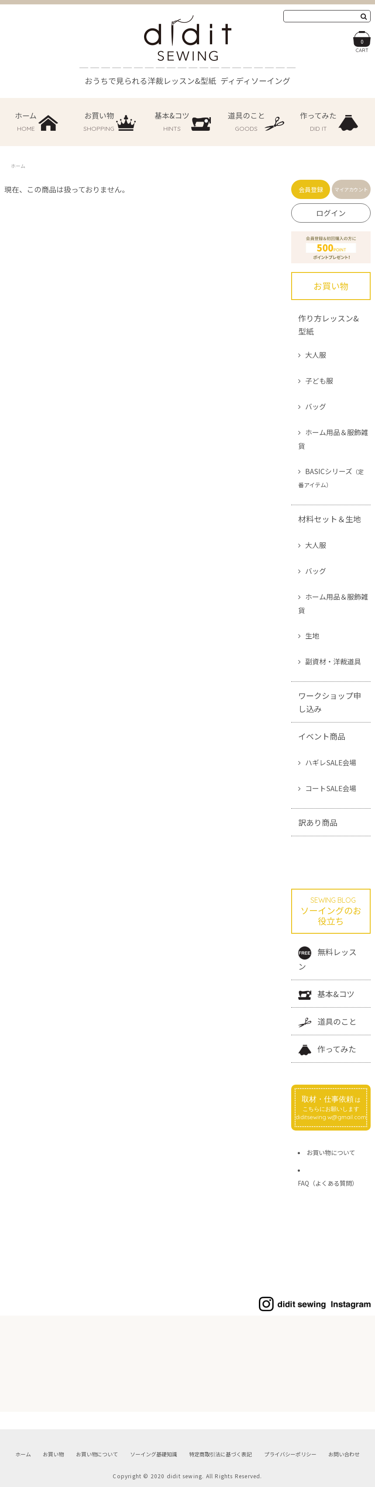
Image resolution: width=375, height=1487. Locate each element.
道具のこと (327, 1021)
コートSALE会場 (330, 788)
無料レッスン (327, 959)
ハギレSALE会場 (330, 762)
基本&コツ (326, 994)
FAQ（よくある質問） (328, 1183)
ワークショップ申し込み (329, 702)
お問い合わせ (344, 1454)
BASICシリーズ (331, 477)
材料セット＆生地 (329, 518)
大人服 (315, 354)
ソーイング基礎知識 (153, 1454)
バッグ (315, 406)
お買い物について (330, 1152)
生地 (312, 635)
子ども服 (319, 380)
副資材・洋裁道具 (333, 661)
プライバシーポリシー (290, 1454)
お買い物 (53, 1454)
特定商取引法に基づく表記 (220, 1454)
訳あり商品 (317, 822)
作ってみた (327, 1049)
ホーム (18, 165)
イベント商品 (321, 736)
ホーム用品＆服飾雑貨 (333, 439)
